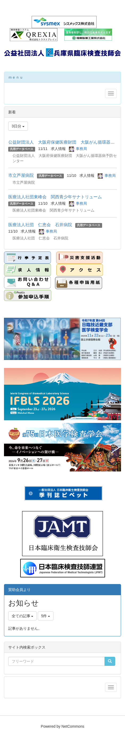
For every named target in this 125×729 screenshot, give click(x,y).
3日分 (18, 126)
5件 (45, 616)
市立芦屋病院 (21, 175)
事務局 (81, 149)
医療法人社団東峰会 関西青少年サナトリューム (55, 197)
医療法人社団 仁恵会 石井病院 (40, 224)
